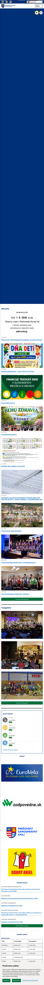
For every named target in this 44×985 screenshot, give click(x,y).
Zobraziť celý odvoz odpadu (10, 750)
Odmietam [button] (16, 980)
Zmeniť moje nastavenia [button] (30, 980)
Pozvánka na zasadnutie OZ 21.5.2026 (12, 922)
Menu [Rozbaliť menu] (39, 6)
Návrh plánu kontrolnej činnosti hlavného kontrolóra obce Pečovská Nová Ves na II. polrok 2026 (20, 890)
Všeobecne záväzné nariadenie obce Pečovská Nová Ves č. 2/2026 (19, 898)
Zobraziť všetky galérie (22, 703)
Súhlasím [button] (6, 980)
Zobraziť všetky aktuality (22, 599)
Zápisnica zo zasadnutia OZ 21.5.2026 (11, 905)
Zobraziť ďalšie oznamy (22, 926)
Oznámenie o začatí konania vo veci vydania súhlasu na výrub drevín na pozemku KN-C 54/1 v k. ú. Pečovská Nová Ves (21, 914)
